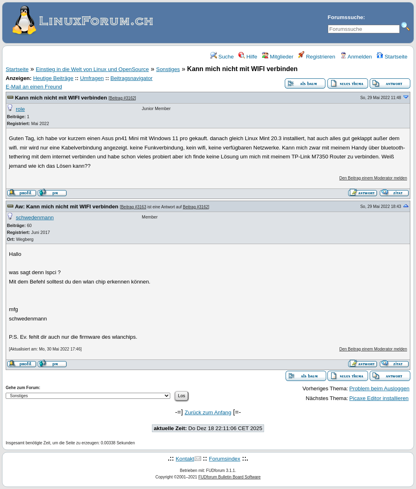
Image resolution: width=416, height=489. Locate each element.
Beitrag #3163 (133, 207)
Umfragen (92, 78)
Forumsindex (224, 459)
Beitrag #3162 (122, 98)
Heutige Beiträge (53, 78)
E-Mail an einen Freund (34, 87)
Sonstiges (168, 69)
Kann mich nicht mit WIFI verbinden (61, 98)
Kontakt (185, 459)
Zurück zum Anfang (208, 412)
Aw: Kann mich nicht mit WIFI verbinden (66, 206)
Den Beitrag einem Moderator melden (373, 178)
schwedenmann (35, 217)
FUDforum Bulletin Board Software (229, 477)
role (20, 109)
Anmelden (356, 57)
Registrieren (317, 57)
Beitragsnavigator (131, 78)
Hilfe (247, 57)
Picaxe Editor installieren (379, 398)
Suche (222, 57)
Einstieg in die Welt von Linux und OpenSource (92, 69)
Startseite (392, 57)
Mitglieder (277, 57)
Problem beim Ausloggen (379, 388)
